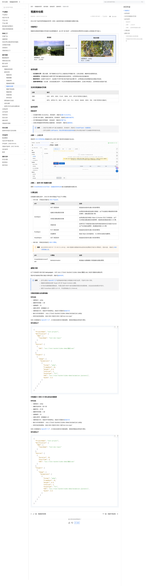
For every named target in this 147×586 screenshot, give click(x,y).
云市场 (46, 3)
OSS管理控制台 (40, 145)
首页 (32, 12)
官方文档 (5, 8)
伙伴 (51, 3)
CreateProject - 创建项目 (83, 134)
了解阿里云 (62, 3)
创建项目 (70, 129)
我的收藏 (114, 22)
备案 (125, 3)
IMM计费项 (52, 248)
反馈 (77, 534)
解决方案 (30, 3)
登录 (141, 3)
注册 (134, 3)
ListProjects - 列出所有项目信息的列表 (62, 136)
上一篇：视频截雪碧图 (38, 526)
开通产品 (63, 126)
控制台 (130, 3)
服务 (56, 3)
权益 (36, 3)
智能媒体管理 (14, 8)
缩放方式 (67, 317)
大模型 (19, 3)
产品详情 (104, 22)
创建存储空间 (69, 123)
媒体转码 (58, 12)
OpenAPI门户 (45, 326)
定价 (41, 3)
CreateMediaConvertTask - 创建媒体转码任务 (48, 193)
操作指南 (46, 12)
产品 (24, 3)
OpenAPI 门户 (52, 286)
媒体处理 (52, 12)
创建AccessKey (66, 121)
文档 (121, 3)
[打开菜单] (3, 3)
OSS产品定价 (53, 206)
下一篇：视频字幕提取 (110, 526)
